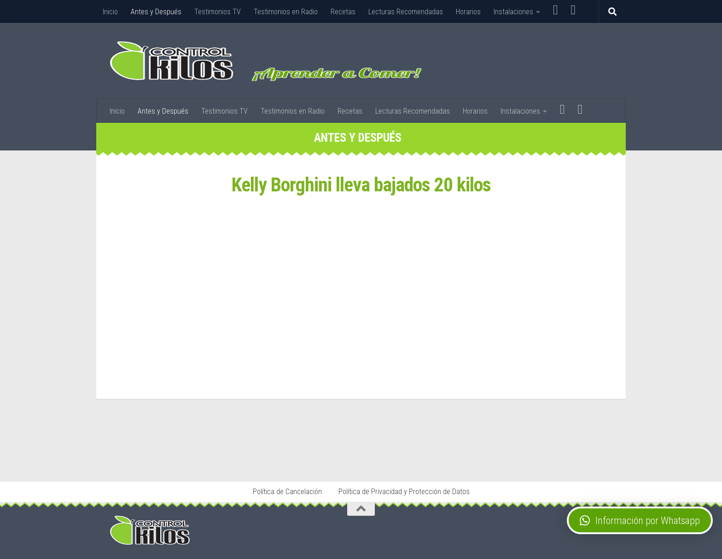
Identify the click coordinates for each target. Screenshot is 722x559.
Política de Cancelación (287, 491)
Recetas (343, 11)
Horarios (468, 11)
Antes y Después (156, 11)
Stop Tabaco (248, 455)
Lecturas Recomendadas (405, 11)
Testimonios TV (217, 11)
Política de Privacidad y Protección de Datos (404, 491)
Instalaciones (513, 11)
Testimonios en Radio (286, 11)
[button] (640, 520)
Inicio (110, 11)
